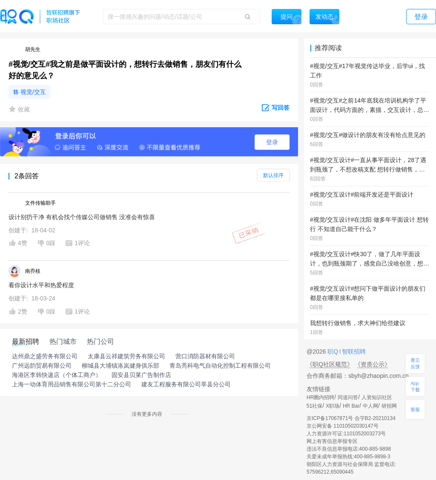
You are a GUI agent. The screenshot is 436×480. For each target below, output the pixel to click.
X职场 (332, 406)
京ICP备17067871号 (330, 418)
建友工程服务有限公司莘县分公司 (186, 384)
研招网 (389, 406)
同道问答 (348, 397)
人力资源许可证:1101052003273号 (346, 434)
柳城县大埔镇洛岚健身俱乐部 (120, 366)
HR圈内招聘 (320, 397)
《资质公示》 (372, 364)
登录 (272, 142)
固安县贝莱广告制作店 (141, 375)
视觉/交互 (33, 92)
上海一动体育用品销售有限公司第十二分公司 (71, 384)
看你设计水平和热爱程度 (41, 285)
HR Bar (351, 406)
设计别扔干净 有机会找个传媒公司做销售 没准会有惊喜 (82, 217)
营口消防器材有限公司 (205, 356)
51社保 (314, 406)
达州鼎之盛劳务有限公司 (44, 356)
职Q (333, 351)
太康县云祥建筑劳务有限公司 (126, 356)
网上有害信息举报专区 (332, 441)
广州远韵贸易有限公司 (42, 366)
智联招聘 (353, 351)
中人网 (370, 406)
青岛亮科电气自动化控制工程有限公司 (220, 366)
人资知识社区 (376, 397)
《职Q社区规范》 (330, 364)
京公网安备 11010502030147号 (343, 426)
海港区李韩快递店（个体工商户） (56, 375)
